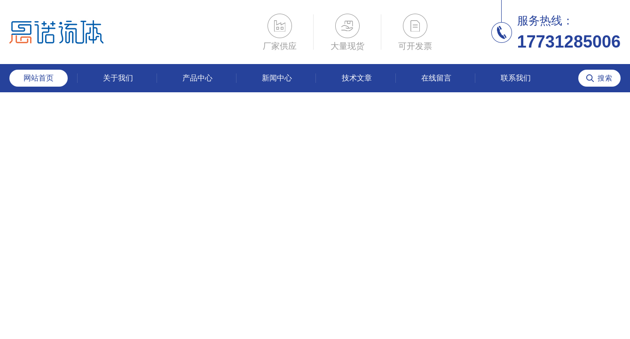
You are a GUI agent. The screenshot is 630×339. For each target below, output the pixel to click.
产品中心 (197, 78)
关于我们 (118, 78)
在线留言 (436, 78)
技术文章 (357, 78)
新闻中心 (277, 78)
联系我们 (516, 78)
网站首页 (39, 78)
